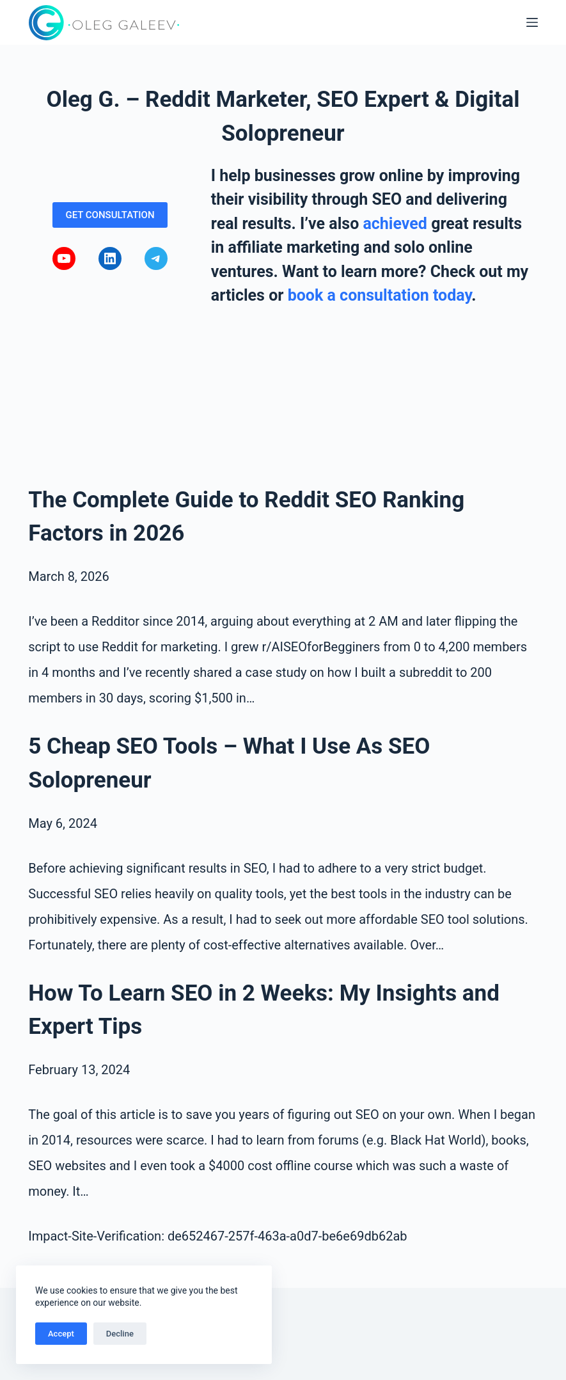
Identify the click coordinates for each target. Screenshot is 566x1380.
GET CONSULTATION (109, 215)
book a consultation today (380, 295)
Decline (120, 1333)
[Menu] (532, 22)
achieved (395, 223)
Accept (61, 1333)
